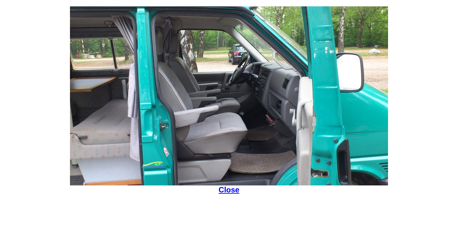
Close (229, 189)
